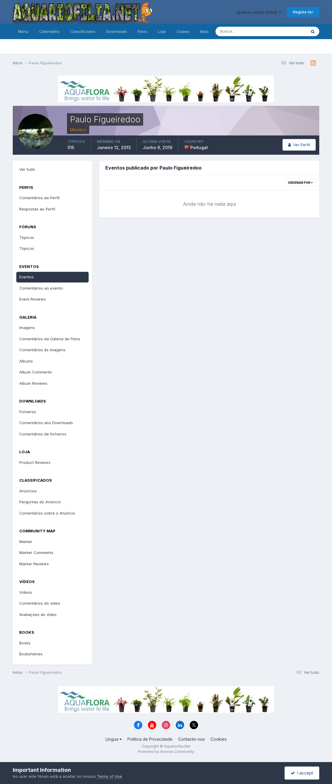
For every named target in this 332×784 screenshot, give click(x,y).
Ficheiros (27, 411)
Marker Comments (36, 552)
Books (25, 643)
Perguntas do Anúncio (40, 501)
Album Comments (35, 372)
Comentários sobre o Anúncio (47, 513)
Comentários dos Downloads (46, 422)
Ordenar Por (300, 182)
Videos (25, 592)
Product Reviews (34, 462)
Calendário (49, 31)
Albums (26, 361)
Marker (25, 541)
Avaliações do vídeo (38, 614)
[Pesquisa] (242, 31)
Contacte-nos (191, 739)
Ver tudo (27, 169)
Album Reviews (33, 383)
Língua (114, 739)
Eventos (26, 276)
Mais (204, 31)
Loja (162, 31)
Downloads (116, 31)
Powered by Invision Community (166, 751)
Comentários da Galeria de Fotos (49, 338)
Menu (23, 31)
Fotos (142, 31)
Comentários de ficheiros (42, 434)
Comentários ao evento (41, 288)
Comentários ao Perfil (39, 197)
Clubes (182, 31)
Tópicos (26, 237)
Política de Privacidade (150, 739)
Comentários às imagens (42, 349)
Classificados (82, 31)
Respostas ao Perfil (37, 209)
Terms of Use (109, 776)
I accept (302, 772)
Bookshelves (31, 654)
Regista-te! (303, 11)
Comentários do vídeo (39, 603)
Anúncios (28, 490)
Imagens (27, 327)
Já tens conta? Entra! (258, 12)
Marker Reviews (34, 563)
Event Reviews (32, 299)
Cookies (218, 739)
